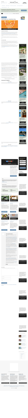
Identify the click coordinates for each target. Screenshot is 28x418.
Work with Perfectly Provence (21, 385)
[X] (12, 161)
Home (2, 13)
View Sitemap (17, 386)
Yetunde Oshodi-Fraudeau (14, 238)
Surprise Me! (4, 17)
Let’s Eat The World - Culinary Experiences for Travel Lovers (11, 248)
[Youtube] (11, 161)
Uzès (13, 46)
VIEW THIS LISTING (23, 104)
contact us (3, 181)
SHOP (8, 7)
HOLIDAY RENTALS (3, 5)
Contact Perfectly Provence (12, 386)
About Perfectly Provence (10, 385)
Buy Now (23, 191)
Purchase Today (24, 10)
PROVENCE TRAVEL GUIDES (4, 7)
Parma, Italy (15, 258)
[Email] (10, 161)
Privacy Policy (24, 166)
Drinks (11, 218)
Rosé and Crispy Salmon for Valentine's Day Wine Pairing (5, 190)
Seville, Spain (12, 258)
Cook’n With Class (14, 239)
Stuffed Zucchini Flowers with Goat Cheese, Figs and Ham (4, 221)
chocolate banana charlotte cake (9, 122)
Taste (3, 13)
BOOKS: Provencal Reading (20, 5)
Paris (10, 258)
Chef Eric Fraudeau (14, 243)
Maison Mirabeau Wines (14, 218)
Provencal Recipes (6, 13)
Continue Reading (4, 211)
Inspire (21, 356)
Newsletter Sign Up (5, 385)
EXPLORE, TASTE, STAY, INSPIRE (13, 5)
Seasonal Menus (10, 13)
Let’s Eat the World (3, 218)
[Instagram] (7, 161)
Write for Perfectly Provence (15, 385)
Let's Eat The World (15, 261)
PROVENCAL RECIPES (7, 5)
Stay (21, 357)
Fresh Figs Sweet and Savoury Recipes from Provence (4, 202)
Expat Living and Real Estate (22, 354)
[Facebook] (6, 161)
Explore (21, 355)
